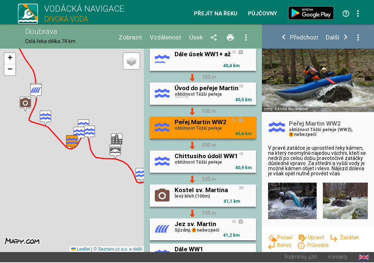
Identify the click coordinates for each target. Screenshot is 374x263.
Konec (285, 245)
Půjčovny (262, 13)
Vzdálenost (165, 37)
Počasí (285, 237)
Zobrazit (130, 37)
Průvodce (318, 245)
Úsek (196, 37)
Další (332, 37)
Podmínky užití (301, 257)
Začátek (349, 237)
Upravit (316, 237)
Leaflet (80, 249)
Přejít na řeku (215, 13)
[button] (141, 175)
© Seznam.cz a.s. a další (118, 249)
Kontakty (338, 257)
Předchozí (304, 37)
